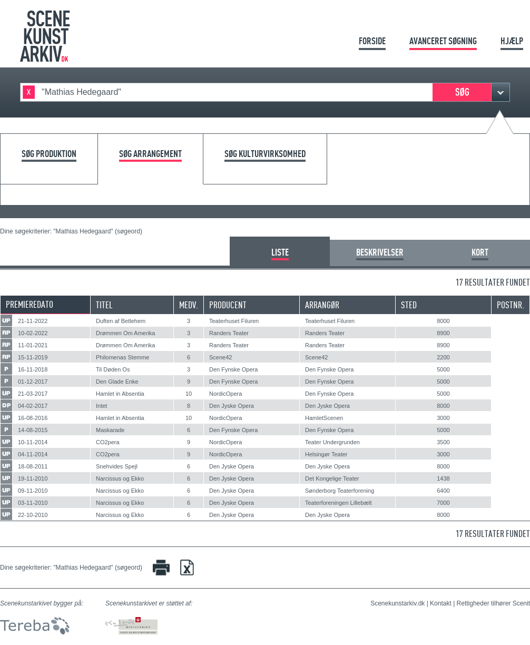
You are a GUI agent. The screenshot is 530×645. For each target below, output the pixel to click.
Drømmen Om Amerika (125, 333)
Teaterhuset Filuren (234, 321)
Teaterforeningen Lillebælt (338, 503)
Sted (409, 304)
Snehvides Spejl (117, 466)
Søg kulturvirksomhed (265, 154)
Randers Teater (229, 333)
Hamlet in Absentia (120, 393)
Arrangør (322, 304)
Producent (228, 304)
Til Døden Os (113, 369)
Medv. (188, 304)
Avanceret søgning (443, 40)
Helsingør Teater (326, 454)
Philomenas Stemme (123, 357)
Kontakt (441, 603)
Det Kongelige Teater (332, 478)
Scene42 (220, 357)
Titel (104, 304)
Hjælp (511, 40)
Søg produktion (49, 154)
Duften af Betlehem (120, 321)
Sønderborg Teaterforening (339, 490)
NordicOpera (225, 393)
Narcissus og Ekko (120, 478)
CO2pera (108, 442)
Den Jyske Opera (231, 406)
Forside (372, 40)
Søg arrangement (150, 154)
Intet (101, 406)
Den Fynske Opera (233, 369)
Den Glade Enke (117, 381)
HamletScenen (324, 418)
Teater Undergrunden (332, 442)
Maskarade (110, 430)
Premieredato (29, 304)
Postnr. (510, 304)
